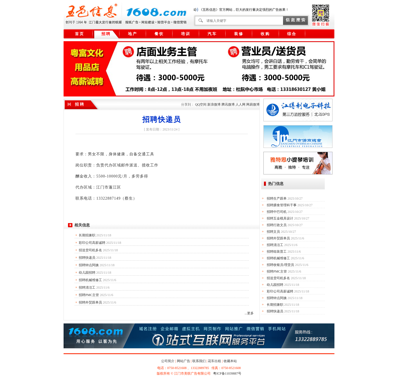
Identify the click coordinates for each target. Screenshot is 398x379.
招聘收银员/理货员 (280, 265)
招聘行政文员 (277, 225)
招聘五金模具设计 (280, 218)
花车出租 (214, 361)
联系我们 (199, 361)
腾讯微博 (228, 104)
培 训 (185, 34)
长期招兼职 (87, 235)
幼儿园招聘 (87, 273)
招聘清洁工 (87, 287)
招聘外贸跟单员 (90, 302)
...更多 (249, 313)
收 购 (265, 34)
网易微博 (253, 104)
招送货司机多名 (90, 250)
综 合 (291, 34)
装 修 (238, 34)
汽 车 (212, 34)
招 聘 (105, 34)
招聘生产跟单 (277, 198)
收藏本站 (230, 361)
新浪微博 (214, 104)
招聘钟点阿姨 (89, 265)
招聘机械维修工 (90, 280)
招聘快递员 (87, 258)
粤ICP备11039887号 (227, 373)
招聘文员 (273, 232)
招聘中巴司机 (277, 212)
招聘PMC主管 (89, 295)
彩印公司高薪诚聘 (92, 243)
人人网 (240, 104)
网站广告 (183, 361)
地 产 (132, 34)
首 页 (79, 34)
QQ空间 (200, 104)
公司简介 (167, 361)
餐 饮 (159, 34)
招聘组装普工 (277, 251)
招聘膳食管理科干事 (282, 205)
